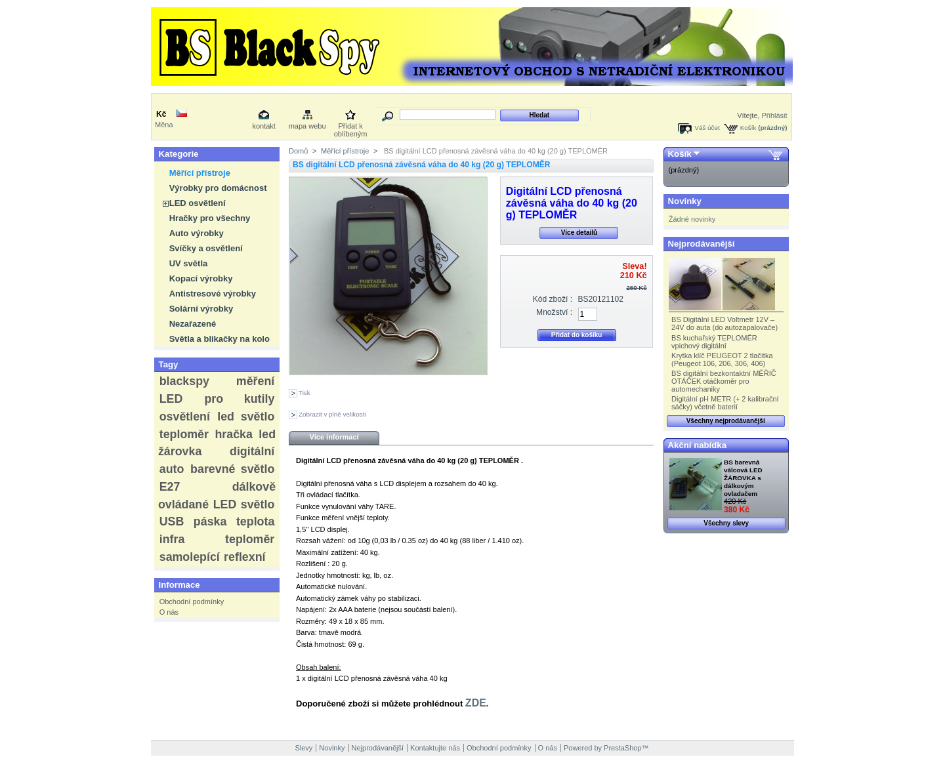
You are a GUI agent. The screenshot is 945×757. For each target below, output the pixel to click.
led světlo (245, 416)
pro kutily (239, 398)
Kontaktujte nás (435, 748)
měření (255, 381)
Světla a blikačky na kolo (219, 339)
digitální (252, 451)
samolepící (189, 556)
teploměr (184, 434)
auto (171, 469)
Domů (298, 151)
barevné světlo (232, 469)
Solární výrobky (201, 309)
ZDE (475, 702)
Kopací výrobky (201, 278)
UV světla (188, 263)
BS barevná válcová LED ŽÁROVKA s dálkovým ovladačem (743, 478)
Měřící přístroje (199, 173)
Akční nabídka (697, 445)
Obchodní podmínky (191, 601)
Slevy (303, 748)
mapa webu (307, 126)
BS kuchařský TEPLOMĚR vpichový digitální (714, 342)
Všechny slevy (726, 523)
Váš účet (706, 127)
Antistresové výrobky (212, 293)
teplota (255, 521)
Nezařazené (193, 324)
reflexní (244, 556)
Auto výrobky (196, 233)
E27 (169, 486)
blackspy (184, 381)
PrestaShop (622, 748)
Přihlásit (774, 115)
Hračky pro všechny (210, 218)
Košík (748, 127)
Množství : (554, 312)
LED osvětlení (197, 203)
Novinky (685, 201)
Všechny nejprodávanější (725, 420)
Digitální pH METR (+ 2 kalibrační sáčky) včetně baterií (725, 403)
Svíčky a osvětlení (206, 248)
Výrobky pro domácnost (218, 188)
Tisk (304, 392)
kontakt (263, 126)
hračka (233, 434)
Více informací (333, 437)
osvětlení (184, 416)
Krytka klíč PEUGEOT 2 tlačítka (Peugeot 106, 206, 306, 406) (721, 359)
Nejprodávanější (701, 244)
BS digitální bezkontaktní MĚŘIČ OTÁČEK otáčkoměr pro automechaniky (723, 381)
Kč (161, 114)
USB (171, 521)
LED (171, 398)
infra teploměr (217, 539)
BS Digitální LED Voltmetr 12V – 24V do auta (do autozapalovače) (724, 323)
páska (210, 521)
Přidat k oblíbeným (351, 127)
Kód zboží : (553, 299)
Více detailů (579, 232)
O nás (168, 612)
